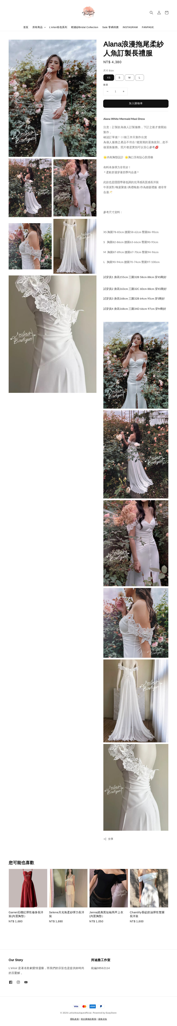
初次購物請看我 (88, 1019)
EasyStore (111, 1013)
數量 (105, 84)
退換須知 (102, 1019)
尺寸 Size (108, 70)
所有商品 (37, 27)
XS (108, 77)
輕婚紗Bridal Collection (84, 27)
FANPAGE (148, 27)
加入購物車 (136, 103)
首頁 (25, 27)
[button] (151, 12)
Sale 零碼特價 (110, 27)
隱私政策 (74, 1019)
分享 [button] (108, 839)
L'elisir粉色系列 (58, 27)
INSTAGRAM (130, 27)
